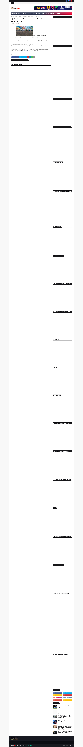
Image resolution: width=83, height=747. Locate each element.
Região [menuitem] (43, 13)
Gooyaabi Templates (29, 745)
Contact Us (70, 745)
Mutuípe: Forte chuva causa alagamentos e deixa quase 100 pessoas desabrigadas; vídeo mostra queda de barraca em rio (65, 727)
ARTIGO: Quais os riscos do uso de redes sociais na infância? (65, 721)
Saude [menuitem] (29, 13)
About (67, 745)
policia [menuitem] (32, 13)
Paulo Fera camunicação (15, 23)
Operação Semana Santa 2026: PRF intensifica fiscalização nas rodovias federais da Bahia (64, 716)
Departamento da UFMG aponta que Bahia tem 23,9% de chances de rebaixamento (64, 706)
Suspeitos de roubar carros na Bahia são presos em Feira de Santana (65, 732)
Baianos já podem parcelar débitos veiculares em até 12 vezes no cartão (64, 711)
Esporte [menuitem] (19, 13)
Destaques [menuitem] (38, 13)
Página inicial (12, 16)
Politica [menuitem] (24, 13)
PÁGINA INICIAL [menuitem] (14, 13)
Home (64, 745)
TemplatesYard (18, 745)
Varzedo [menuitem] (58, 13)
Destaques (16, 16)
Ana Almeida (26, 50)
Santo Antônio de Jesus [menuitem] (50, 13)
